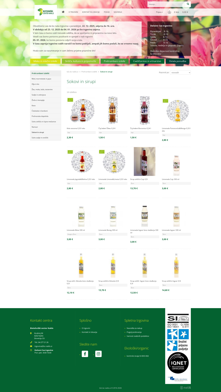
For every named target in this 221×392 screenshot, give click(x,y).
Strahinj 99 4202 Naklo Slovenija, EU (39, 336)
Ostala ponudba (177, 61)
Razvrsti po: (164, 72)
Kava (34, 105)
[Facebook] (84, 354)
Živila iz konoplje (38, 100)
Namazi (35, 127)
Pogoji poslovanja (134, 332)
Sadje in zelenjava (39, 95)
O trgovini (73, 12)
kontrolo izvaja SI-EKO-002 (138, 356)
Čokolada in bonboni (40, 111)
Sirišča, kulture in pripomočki (80, 61)
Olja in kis (35, 84)
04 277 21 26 (43, 342)
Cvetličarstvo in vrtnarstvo (147, 61)
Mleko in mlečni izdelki (45, 61)
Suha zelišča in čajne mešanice (44, 121)
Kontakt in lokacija (91, 12)
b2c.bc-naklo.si (72, 71)
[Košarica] (178, 12)
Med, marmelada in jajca (41, 79)
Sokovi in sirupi (38, 132)
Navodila (118, 12)
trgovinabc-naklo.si (43, 346)
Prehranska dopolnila (40, 116)
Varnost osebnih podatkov (138, 336)
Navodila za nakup (134, 328)
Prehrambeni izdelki (114, 61)
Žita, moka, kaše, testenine (42, 89)
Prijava (159, 12)
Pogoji (107, 12)
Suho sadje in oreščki (40, 137)
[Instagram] (98, 354)
